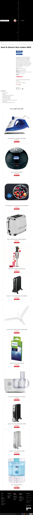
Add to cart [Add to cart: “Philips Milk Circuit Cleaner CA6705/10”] (17, 366)
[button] (17, 89)
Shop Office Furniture (9, 496)
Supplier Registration (9, 497)
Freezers (2, 499)
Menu (2, 42)
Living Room (2, 501)
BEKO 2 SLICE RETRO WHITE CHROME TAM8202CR (16, 239)
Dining (2, 502)
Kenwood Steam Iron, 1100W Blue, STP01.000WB (17, 138)
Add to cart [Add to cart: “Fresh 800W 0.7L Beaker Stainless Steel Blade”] (17, 272)
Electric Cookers (3, 500)
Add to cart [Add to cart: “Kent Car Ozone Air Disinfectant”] (17, 175)
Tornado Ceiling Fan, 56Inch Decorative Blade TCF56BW (16, 329)
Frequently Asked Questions (21, 497)
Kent (19, 74)
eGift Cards (15, 498)
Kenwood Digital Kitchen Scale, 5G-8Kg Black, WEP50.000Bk (16, 205)
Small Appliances (5, 44)
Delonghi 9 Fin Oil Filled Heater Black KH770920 (17, 423)
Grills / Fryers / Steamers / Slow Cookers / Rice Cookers (14, 44)
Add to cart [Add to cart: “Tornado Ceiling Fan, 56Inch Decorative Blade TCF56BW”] (17, 332)
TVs (1, 496)
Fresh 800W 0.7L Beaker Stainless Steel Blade (16, 268)
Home (1, 44)
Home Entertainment (3, 504)
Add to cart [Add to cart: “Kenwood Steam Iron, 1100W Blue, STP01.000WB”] (17, 141)
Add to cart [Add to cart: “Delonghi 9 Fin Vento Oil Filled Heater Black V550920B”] (17, 299)
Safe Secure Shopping (20, 500)
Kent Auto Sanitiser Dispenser (16, 484)
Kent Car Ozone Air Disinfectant (17, 172)
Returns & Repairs (21, 499)
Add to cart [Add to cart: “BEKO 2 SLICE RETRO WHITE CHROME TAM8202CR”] (17, 242)
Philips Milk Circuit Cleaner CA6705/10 (17, 363)
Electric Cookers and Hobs (3, 498)
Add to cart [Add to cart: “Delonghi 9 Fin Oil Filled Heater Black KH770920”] (17, 427)
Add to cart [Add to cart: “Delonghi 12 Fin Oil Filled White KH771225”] (17, 454)
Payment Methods (21, 498)
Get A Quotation (9, 495)
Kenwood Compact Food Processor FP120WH (16, 396)
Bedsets (2, 495)
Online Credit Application (15, 496)
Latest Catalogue (15, 499)
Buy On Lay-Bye (15, 497)
